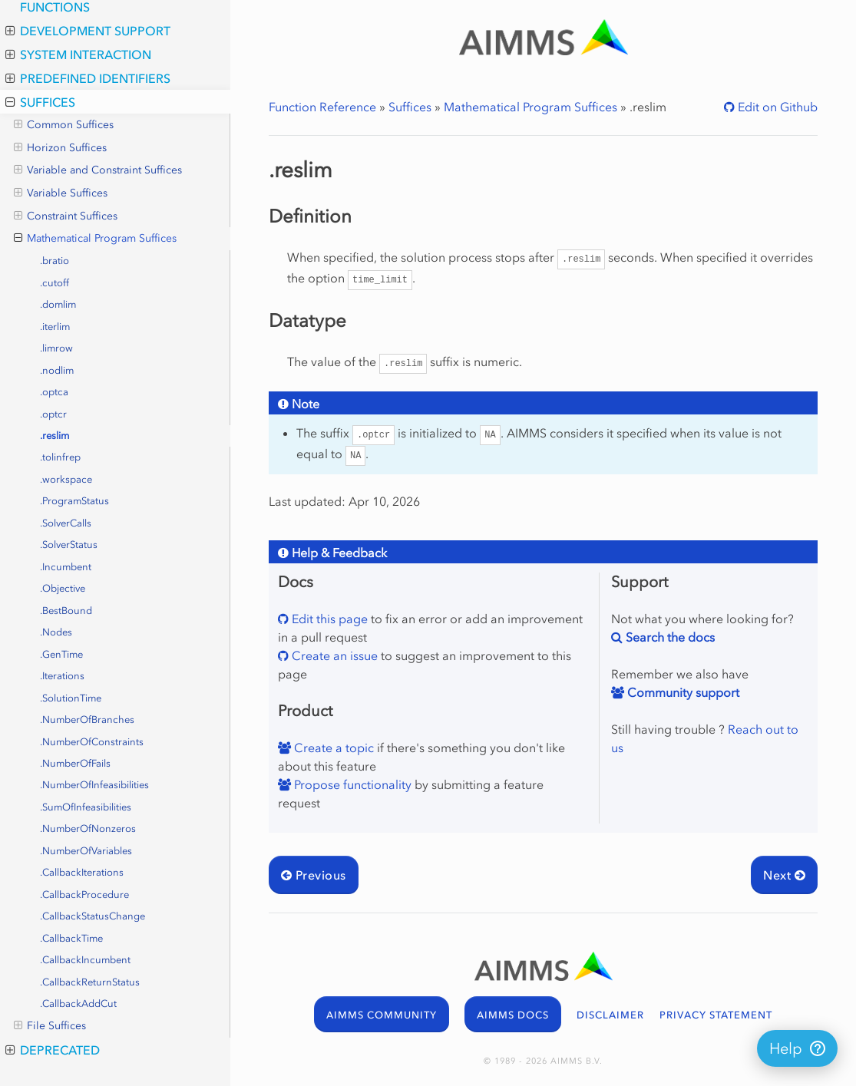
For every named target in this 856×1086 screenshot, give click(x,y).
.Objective (62, 588)
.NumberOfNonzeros (88, 828)
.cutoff (54, 283)
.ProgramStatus (74, 501)
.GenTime (61, 654)
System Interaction (78, 54)
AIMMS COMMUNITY (381, 1015)
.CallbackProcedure (84, 894)
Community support (681, 692)
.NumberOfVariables (86, 851)
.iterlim (55, 326)
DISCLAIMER (610, 1015)
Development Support (87, 30)
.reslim (54, 435)
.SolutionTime (70, 698)
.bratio (54, 260)
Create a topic (332, 747)
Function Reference (322, 106)
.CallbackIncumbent (85, 960)
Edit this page (328, 618)
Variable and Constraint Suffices (98, 170)
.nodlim (57, 370)
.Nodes (56, 632)
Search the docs (669, 637)
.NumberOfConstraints (92, 742)
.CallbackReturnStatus (90, 982)
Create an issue (333, 655)
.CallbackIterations (82, 872)
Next (784, 875)
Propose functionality (351, 784)
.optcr (53, 414)
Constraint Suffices (65, 216)
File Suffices (50, 1026)
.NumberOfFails (75, 763)
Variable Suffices (60, 193)
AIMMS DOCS (513, 1015)
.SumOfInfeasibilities (85, 807)
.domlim (58, 304)
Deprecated (52, 1050)
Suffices (40, 102)
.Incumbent (65, 567)
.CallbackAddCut (78, 1003)
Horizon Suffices (60, 148)
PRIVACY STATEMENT (715, 1015)
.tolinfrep (60, 457)
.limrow (56, 348)
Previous (313, 875)
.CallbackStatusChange (92, 916)
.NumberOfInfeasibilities (94, 785)
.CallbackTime (71, 938)
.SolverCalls (65, 523)
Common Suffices (64, 125)
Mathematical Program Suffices (95, 239)
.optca (54, 392)
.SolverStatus (68, 544)
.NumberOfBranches (87, 719)
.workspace (66, 479)
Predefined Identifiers (87, 78)
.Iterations (62, 676)
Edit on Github (776, 107)
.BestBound (66, 610)
